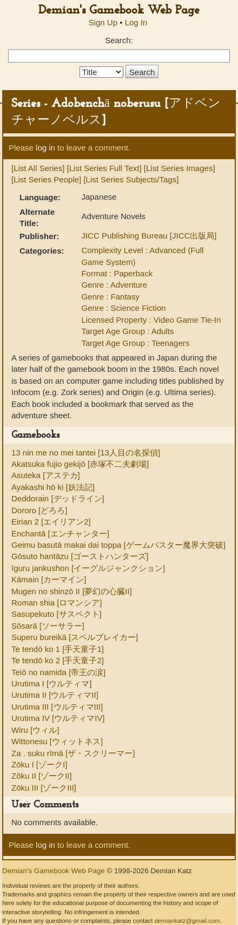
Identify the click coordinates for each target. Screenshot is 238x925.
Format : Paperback (117, 273)
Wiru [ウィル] (35, 729)
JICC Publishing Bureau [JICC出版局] (148, 235)
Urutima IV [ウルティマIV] (58, 718)
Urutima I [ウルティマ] (51, 683)
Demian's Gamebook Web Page (119, 10)
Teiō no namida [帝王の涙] (58, 672)
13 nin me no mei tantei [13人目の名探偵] (85, 452)
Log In (136, 22)
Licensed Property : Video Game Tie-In (151, 319)
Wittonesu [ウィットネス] (57, 741)
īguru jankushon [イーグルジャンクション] (88, 568)
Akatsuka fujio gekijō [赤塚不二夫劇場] (80, 463)
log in (45, 147)
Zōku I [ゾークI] (39, 764)
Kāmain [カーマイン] (48, 579)
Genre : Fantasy (110, 296)
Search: (119, 40)
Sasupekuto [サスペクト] (56, 613)
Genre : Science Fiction (123, 307)
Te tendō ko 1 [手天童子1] (57, 649)
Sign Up (103, 22)
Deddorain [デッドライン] (57, 498)
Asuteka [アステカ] (45, 475)
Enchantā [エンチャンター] (60, 533)
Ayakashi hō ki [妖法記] (53, 487)
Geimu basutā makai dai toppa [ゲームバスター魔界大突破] (118, 544)
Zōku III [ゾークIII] (43, 787)
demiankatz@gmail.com (187, 920)
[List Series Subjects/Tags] (130, 179)
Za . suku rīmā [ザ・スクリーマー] (73, 753)
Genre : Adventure (114, 284)
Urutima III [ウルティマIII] (57, 706)
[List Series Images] (179, 168)
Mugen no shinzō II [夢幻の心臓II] (71, 591)
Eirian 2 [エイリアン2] (51, 521)
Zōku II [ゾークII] (41, 775)
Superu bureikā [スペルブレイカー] (74, 637)
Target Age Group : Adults (127, 331)
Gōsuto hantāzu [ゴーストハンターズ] (79, 556)
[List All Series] (37, 168)
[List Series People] (46, 179)
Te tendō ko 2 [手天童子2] (57, 660)
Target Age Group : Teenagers (135, 343)
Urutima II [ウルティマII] (54, 694)
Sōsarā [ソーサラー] (47, 625)
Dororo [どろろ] (39, 510)
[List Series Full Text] (104, 168)
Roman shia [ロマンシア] (56, 602)
